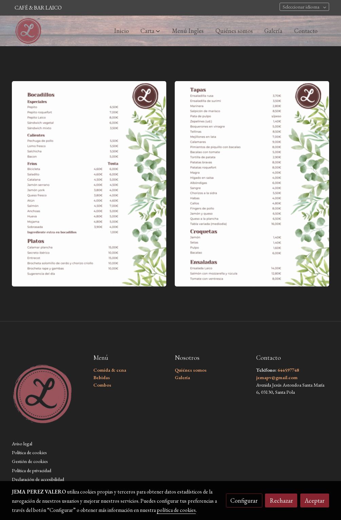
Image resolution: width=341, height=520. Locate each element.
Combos (102, 385)
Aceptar (314, 500)
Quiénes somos (191, 370)
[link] (28, 30)
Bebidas (101, 377)
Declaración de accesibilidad (38, 479)
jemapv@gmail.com (277, 377)
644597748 (288, 370)
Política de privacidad (31, 470)
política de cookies (176, 510)
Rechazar (281, 500)
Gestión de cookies (30, 461)
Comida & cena (109, 370)
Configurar (244, 500)
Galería (183, 377)
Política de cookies (29, 452)
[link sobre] (48, 395)
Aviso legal (22, 443)
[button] (150, 31)
